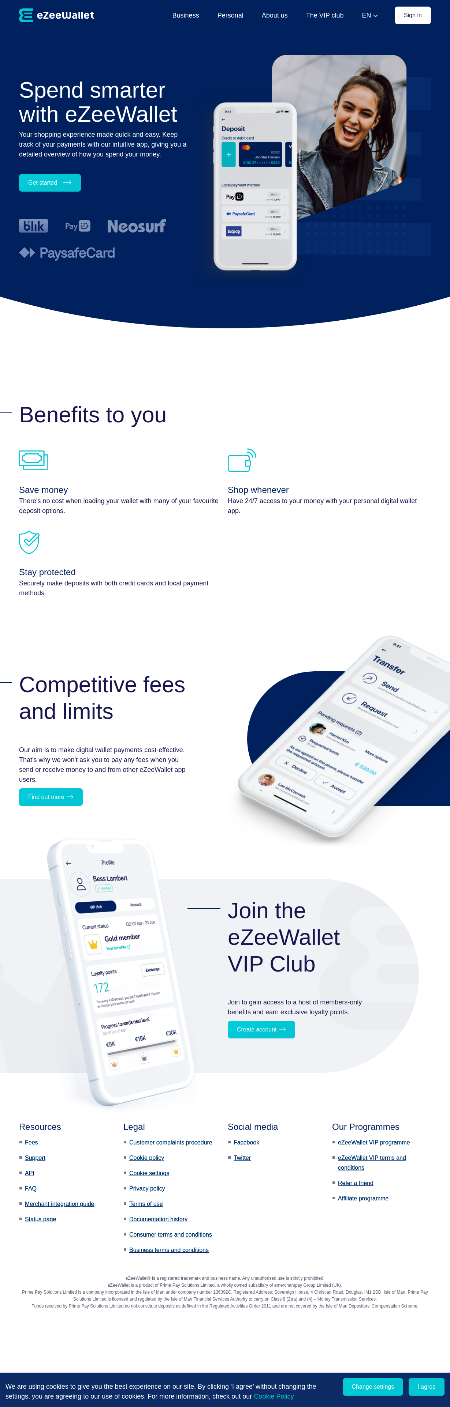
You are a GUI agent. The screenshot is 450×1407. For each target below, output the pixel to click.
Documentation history (158, 1219)
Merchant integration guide (59, 1204)
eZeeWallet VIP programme (374, 1142)
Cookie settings (149, 1173)
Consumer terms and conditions (170, 1234)
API (29, 1173)
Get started (50, 182)
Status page (40, 1219)
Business (185, 15)
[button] (70, 797)
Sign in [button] (413, 15)
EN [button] (366, 15)
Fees (31, 1142)
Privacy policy (147, 1188)
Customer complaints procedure (170, 1142)
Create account (261, 1029)
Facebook (246, 1142)
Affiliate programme (363, 1198)
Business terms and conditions (169, 1250)
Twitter (242, 1158)
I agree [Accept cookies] (426, 1387)
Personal (230, 15)
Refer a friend (355, 1183)
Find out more (51, 797)
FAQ (31, 1188)
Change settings (373, 1387)
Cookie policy (146, 1158)
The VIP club (325, 15)
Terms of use (146, 1204)
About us (275, 15)
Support (35, 1158)
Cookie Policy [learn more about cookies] (274, 1396)
